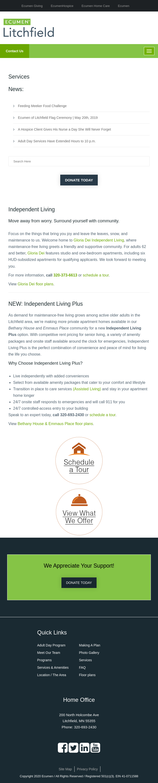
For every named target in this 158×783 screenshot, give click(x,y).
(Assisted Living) (87, 389)
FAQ (82, 667)
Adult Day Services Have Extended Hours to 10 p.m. (57, 141)
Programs (44, 660)
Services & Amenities (53, 667)
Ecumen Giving (32, 6)
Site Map (65, 769)
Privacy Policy (87, 769)
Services (85, 660)
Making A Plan (89, 645)
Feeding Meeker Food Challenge (42, 106)
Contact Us (14, 51)
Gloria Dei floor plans (35, 284)
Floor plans (87, 675)
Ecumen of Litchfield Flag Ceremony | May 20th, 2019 (58, 118)
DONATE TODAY (79, 583)
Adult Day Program (51, 645)
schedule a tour (96, 275)
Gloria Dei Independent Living (99, 240)
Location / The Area (51, 675)
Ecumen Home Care (96, 6)
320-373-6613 (65, 275)
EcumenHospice (62, 6)
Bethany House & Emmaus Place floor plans (55, 424)
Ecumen (123, 6)
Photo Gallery (89, 653)
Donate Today (79, 180)
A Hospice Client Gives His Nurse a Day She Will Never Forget (64, 129)
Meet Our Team (48, 653)
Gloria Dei (35, 253)
